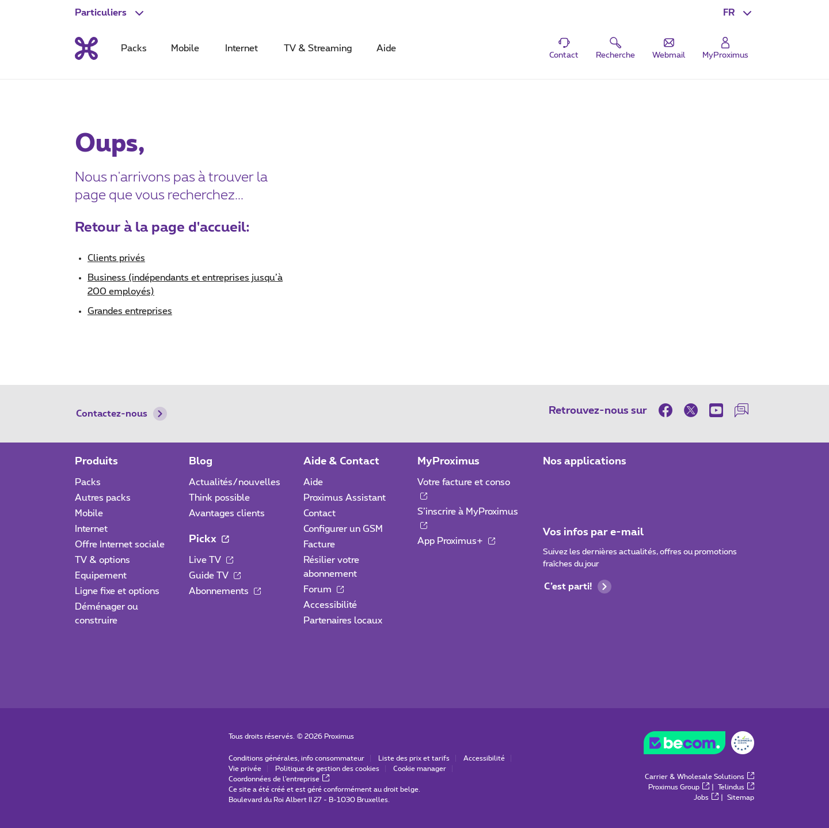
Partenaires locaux (342, 620)
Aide (313, 482)
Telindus (736, 787)
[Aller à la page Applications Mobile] (553, 485)
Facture (319, 544)
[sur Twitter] (690, 410)
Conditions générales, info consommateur (296, 758)
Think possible (219, 497)
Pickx (209, 539)
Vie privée (245, 768)
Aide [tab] (386, 48)
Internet (91, 529)
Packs (88, 482)
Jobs (706, 797)
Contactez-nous (121, 414)
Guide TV (215, 575)
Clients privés (116, 258)
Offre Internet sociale (120, 544)
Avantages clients (227, 513)
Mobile (89, 513)
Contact (319, 513)
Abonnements (225, 591)
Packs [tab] (134, 48)
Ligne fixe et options (117, 591)
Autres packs (103, 497)
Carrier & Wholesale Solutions (699, 776)
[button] (738, 13)
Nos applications (584, 461)
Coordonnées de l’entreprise (279, 779)
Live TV (211, 560)
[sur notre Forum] (741, 410)
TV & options (102, 560)
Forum (323, 589)
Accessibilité (330, 605)
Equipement (101, 575)
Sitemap (740, 797)
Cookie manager (419, 768)
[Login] (725, 48)
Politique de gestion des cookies (327, 768)
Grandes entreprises (130, 311)
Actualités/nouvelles (234, 482)
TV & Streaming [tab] (318, 48)
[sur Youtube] (716, 410)
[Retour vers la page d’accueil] (86, 48)
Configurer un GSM (343, 529)
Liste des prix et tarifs (414, 758)
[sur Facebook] (668, 410)
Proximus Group (678, 787)
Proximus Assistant (344, 497)
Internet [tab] (241, 48)
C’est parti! (577, 586)
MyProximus (448, 461)
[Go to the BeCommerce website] (699, 745)
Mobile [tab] (185, 48)
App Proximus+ (456, 541)
